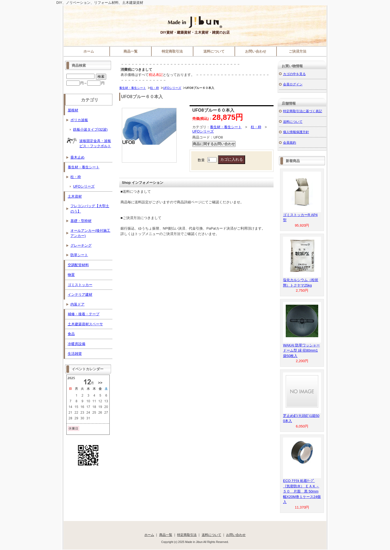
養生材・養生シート (132, 87)
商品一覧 (130, 51)
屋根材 (73, 110)
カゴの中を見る (294, 74)
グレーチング (81, 245)
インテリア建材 (80, 294)
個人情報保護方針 (296, 132)
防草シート (79, 255)
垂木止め (77, 157)
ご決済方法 (297, 51)
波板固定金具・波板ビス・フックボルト (88, 141)
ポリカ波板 (79, 120)
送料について (214, 51)
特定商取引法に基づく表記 (302, 111)
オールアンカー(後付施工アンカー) (90, 233)
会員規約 (289, 142)
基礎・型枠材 (81, 221)
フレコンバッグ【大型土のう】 (89, 208)
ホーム (88, 51)
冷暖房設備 (76, 344)
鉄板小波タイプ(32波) (90, 129)
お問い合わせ (255, 51)
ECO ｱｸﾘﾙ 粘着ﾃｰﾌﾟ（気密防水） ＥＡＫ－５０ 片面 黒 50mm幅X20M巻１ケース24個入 (302, 491)
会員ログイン (293, 84)
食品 (71, 334)
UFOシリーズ (172, 87)
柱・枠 (154, 87)
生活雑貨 (75, 354)
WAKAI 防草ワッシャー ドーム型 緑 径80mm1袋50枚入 (301, 350)
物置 (71, 275)
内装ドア (77, 304)
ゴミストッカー (80, 285)
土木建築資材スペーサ (85, 324)
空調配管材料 (78, 265)
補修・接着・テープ (83, 314)
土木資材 (75, 196)
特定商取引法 (172, 51)
